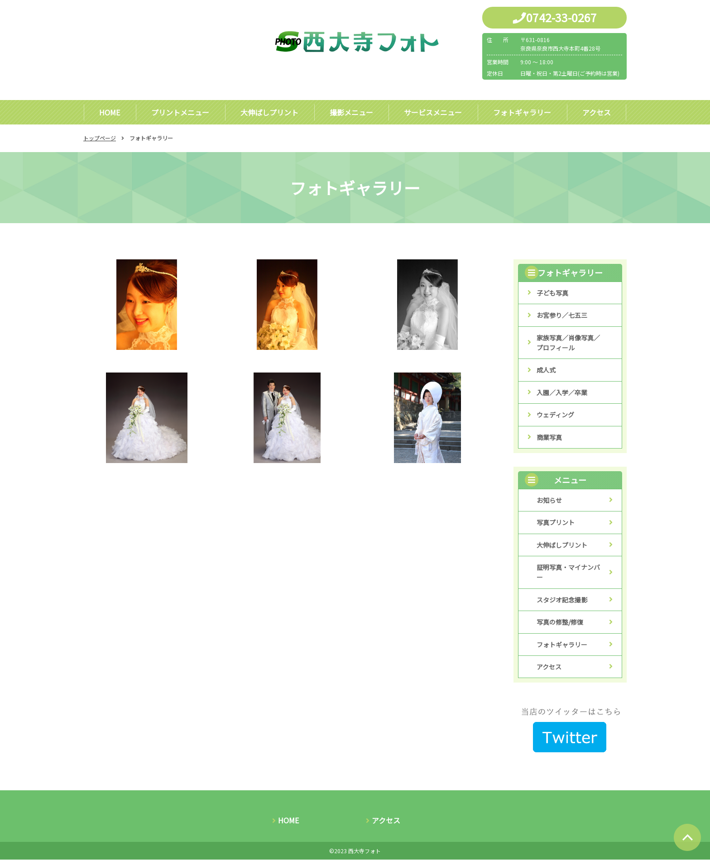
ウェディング (555, 415)
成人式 (546, 370)
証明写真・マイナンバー (568, 572)
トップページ (99, 138)
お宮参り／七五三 (562, 315)
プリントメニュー (180, 112)
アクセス (596, 112)
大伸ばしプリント (269, 112)
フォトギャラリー (522, 112)
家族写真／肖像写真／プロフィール (568, 343)
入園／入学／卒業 (562, 392)
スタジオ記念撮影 (562, 600)
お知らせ (549, 500)
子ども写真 (552, 293)
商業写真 (549, 437)
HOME (109, 112)
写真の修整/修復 (560, 622)
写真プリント (556, 522)
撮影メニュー (351, 112)
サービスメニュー (433, 112)
